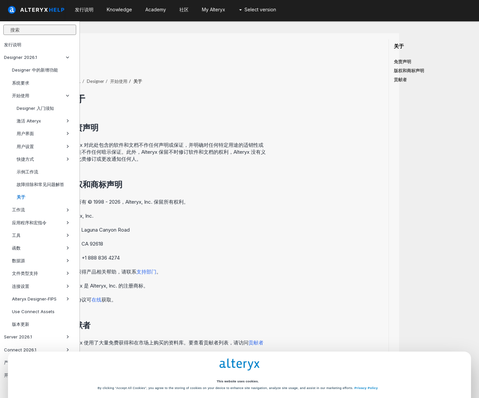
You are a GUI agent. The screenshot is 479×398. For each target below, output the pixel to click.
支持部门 (226, 253)
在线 (176, 281)
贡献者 (400, 79)
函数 (40, 248)
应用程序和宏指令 (40, 222)
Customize (289, 372)
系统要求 (20, 83)
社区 (184, 9)
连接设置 (40, 286)
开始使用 (40, 95)
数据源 (40, 260)
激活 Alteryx (43, 120)
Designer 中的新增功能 (35, 70)
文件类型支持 (40, 273)
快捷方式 (43, 159)
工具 (40, 235)
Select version (257, 9)
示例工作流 (27, 171)
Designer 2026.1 (36, 57)
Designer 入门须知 (35, 108)
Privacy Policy (366, 346)
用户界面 (43, 133)
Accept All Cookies (189, 372)
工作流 (40, 209)
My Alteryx (213, 9)
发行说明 (12, 44)
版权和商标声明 (409, 70)
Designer (175, 63)
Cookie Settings (237, 358)
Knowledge (119, 9)
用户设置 (43, 146)
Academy (155, 9)
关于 (21, 197)
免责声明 (402, 61)
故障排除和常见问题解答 (40, 184)
